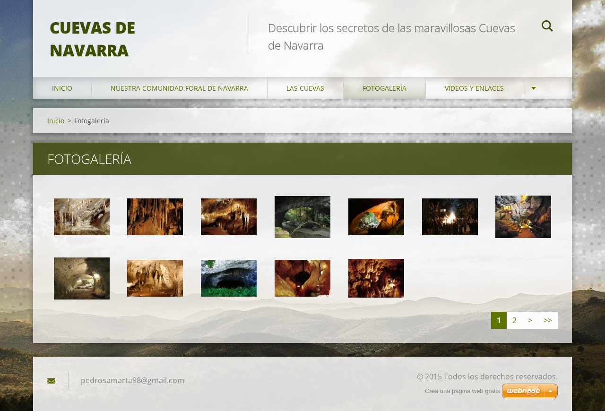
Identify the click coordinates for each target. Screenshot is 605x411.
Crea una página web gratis (462, 390)
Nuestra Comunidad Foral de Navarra (179, 79)
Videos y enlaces (474, 79)
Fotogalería (384, 79)
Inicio (62, 79)
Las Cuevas (305, 79)
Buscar (547, 27)
